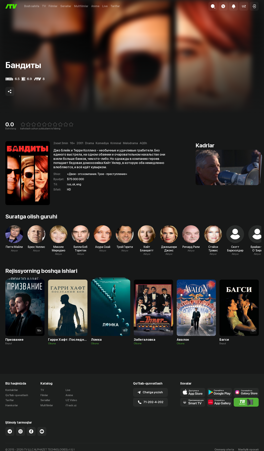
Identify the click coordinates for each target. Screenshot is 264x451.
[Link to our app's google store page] (219, 392)
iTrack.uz (71, 405)
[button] (243, 6)
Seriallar (65, 6)
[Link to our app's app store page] (192, 392)
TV (44, 6)
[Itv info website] (246, 402)
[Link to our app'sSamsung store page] (246, 392)
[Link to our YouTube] (41, 431)
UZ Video (71, 400)
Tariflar (115, 6)
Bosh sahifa (31, 6)
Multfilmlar (81, 6)
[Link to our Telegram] (9, 431)
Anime (95, 6)
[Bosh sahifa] (11, 6)
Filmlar (53, 6)
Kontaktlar (11, 390)
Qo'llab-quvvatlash (16, 395)
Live (105, 6)
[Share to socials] (9, 91)
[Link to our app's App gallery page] (219, 402)
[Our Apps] (192, 402)
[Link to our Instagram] (20, 431)
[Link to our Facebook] (31, 431)
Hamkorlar (11, 405)
